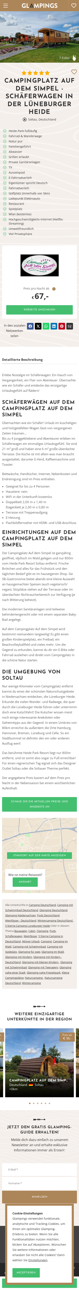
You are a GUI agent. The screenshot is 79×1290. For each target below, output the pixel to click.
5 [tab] (45, 1103)
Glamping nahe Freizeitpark (44, 972)
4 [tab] (41, 1103)
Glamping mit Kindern (18, 957)
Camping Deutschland (42, 905)
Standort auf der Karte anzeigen (39, 855)
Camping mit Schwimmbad (29, 946)
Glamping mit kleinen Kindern (40, 962)
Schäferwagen (13, 936)
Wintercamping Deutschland (55, 920)
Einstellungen (37, 1260)
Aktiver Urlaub (31, 941)
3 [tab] (37, 1103)
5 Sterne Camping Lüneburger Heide (27, 926)
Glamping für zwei (29, 952)
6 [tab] (49, 1103)
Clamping (42, 931)
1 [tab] (29, 1103)
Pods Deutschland (48, 915)
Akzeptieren (26, 1272)
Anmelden (39, 1197)
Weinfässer (30, 936)
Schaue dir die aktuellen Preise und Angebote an (39, 804)
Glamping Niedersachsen (20, 915)
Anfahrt (25, 882)
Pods (53, 931)
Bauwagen (20, 931)
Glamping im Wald (52, 952)
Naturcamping (34, 978)
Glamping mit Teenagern (43, 967)
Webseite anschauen (39, 310)
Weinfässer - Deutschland (20, 920)
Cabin (31, 931)
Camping (46, 941)
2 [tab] (33, 1103)
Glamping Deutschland (53, 910)
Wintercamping (31, 983)
